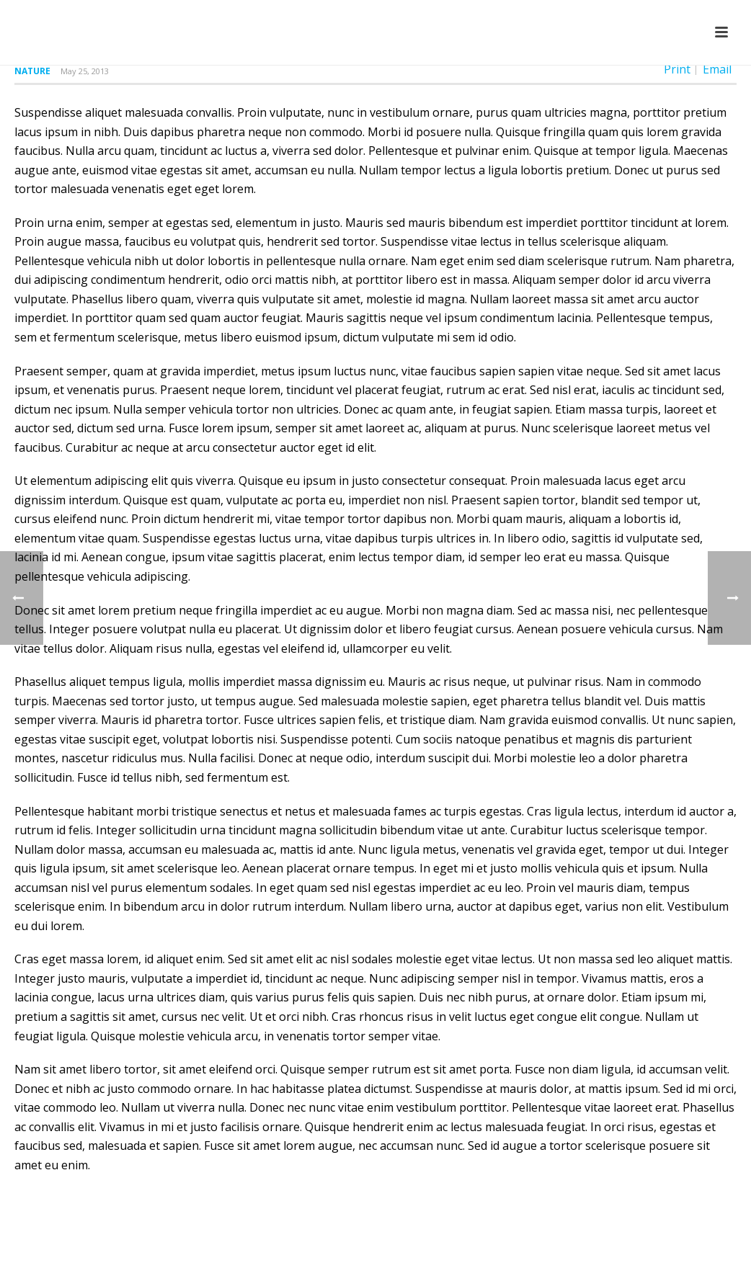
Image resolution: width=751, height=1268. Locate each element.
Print (677, 69)
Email (717, 69)
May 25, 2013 (85, 71)
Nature (32, 71)
